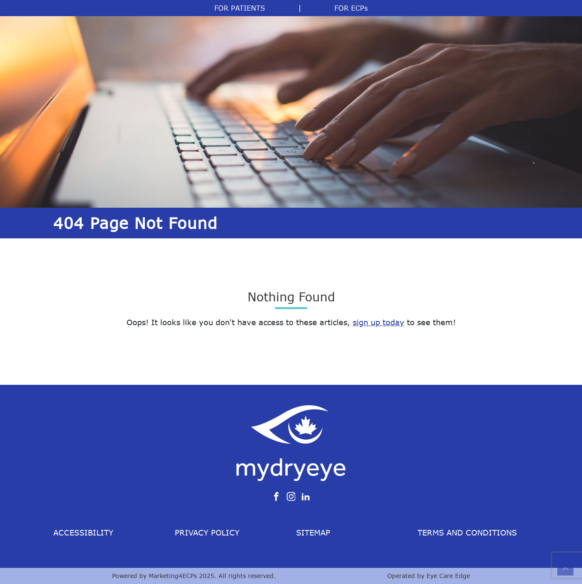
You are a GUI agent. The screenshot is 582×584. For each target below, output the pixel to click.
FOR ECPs (351, 8)
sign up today (378, 322)
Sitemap (313, 532)
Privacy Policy (207, 532)
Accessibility (83, 532)
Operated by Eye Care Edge (428, 575)
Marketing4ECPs (173, 575)
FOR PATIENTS (239, 8)
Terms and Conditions (467, 532)
